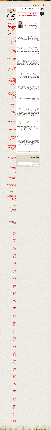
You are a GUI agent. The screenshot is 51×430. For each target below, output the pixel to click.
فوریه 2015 (14, 376)
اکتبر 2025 (14, 235)
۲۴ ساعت (38, 4)
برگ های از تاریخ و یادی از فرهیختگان (11, 58)
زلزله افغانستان (14, 114)
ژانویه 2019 (14, 322)
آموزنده (15, 40)
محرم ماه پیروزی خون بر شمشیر (12, 147)
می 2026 (15, 227)
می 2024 (15, 255)
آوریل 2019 (14, 318)
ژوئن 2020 (14, 302)
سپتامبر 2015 (14, 368)
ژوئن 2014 (14, 385)
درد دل (15, 105)
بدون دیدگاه (42, 12)
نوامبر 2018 (14, 324)
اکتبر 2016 (14, 353)
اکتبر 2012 (14, 408)
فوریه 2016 (14, 362)
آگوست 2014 (14, 383)
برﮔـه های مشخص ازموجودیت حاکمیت (30, 9)
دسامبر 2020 (14, 295)
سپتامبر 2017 (14, 340)
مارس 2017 (14, 347)
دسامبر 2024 (14, 247)
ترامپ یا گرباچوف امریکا (11, 209)
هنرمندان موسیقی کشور (13, 178)
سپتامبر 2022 (14, 272)
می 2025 (15, 241)
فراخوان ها (14, 132)
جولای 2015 (14, 370)
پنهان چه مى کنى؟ (13, 199)
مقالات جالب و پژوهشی (13, 160)
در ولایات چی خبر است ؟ (13, 103)
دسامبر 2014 (14, 378)
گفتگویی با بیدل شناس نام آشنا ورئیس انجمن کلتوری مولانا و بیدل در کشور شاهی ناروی (11, 196)
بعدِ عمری (12, 223)
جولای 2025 (14, 239)
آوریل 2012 (14, 415)
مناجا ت (15, 161)
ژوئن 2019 (14, 316)
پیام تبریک (14, 67)
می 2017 (15, 345)
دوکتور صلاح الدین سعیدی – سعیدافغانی (32, 151)
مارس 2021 (14, 292)
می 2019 (15, 317)
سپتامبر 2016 (14, 354)
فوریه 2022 (14, 280)
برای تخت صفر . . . (13, 198)
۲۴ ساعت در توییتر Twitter (11, 22)
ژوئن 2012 (14, 413)
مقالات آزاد (14, 159)
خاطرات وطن (14, 96)
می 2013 (15, 400)
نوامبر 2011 (14, 421)
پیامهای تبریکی (14, 72)
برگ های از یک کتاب (13, 59)
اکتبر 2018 (14, 325)
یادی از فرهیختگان (14, 186)
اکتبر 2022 (14, 271)
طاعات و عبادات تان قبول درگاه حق (12, 129)
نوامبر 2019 (14, 310)
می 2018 (15, 331)
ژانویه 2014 (14, 391)
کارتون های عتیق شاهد (13, 136)
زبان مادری (14, 112)
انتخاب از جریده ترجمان (13, 53)
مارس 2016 (14, 361)
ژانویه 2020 (14, 308)
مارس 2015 (14, 375)
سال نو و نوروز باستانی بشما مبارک (12, 121)
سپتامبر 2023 (14, 264)
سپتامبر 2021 (14, 285)
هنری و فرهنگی (14, 179)
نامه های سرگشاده (13, 167)
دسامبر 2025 (14, 233)
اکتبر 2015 (14, 367)
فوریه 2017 (14, 348)
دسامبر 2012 (14, 406)
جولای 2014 (14, 384)
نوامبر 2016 (14, 352)
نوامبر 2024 (14, 248)
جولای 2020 (14, 301)
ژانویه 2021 (14, 294)
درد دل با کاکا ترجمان (13, 106)
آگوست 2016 (14, 355)
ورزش (15, 180)
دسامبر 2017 (14, 337)
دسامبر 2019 (14, 309)
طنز (15, 130)
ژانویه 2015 (14, 377)
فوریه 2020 (14, 307)
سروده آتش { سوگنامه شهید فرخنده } (11, 124)
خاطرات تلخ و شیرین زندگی (12, 92)
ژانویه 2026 (14, 232)
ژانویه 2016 (14, 363)
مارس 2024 (14, 257)
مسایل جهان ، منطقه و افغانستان (12, 148)
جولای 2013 (14, 398)
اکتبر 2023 (14, 263)
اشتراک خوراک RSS (10, 10)
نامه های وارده (14, 168)
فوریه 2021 (14, 293)
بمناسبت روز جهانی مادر (13, 62)
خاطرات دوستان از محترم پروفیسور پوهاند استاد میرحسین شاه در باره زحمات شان (11, 94)
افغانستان (15, 51)
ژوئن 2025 (14, 240)
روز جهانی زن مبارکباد (13, 111)
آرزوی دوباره (14, 205)
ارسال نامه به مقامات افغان (12, 42)
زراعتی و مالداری (14, 113)
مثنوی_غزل (14, 200)
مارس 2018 (14, 333)
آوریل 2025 (14, 242)
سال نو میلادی (14, 120)
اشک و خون (12, 210)
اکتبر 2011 (14, 422)
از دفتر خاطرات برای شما (13, 43)
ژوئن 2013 (14, 399)
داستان (15, 97)
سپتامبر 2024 (14, 250)
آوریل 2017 (14, 346)
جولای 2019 (14, 315)
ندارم (15, 211)
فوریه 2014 (14, 390)
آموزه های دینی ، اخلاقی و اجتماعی (12, 41)
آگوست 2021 (14, 286)
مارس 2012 (14, 416)
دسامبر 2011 (14, 420)
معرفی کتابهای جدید (13, 156)
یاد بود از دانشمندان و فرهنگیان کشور (11, 184)
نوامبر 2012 (14, 407)
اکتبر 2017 (14, 339)
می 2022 (15, 277)
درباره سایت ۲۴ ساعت (13, 104)
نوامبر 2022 (14, 270)
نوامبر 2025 (14, 234)
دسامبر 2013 (14, 392)
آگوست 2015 (14, 369)
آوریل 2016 (14, 360)
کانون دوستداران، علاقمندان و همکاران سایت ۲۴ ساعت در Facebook (11, 28)
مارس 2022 (14, 279)
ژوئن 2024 (14, 254)
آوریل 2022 (14, 278)
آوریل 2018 (14, 332)
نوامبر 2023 (14, 262)
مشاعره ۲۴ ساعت (13, 149)
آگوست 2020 (14, 300)
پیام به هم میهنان (14, 66)
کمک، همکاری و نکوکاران (13, 139)
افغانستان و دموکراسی (13, 52)
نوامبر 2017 (14, 338)
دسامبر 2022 (14, 269)
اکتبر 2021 (14, 284)
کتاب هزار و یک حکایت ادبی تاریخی (12, 137)
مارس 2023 (14, 265)
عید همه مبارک (14, 131)
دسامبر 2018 (14, 323)
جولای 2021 (14, 287)
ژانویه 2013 (14, 405)
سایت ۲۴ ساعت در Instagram (11, 34)
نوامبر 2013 (14, 393)
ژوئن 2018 (14, 330)
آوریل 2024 (14, 256)
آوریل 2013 (14, 401)
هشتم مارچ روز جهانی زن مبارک (12, 177)
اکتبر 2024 (14, 249)
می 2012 (15, 414)
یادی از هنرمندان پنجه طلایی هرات (12, 187)
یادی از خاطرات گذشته (13, 185)
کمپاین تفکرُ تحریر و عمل (13, 138)
